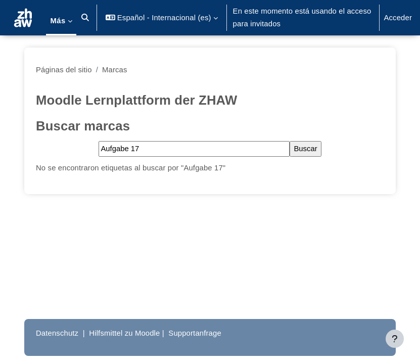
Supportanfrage (194, 333)
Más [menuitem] (57, 21)
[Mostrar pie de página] (395, 339)
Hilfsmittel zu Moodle (124, 333)
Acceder (398, 18)
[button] (85, 17)
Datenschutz (57, 333)
